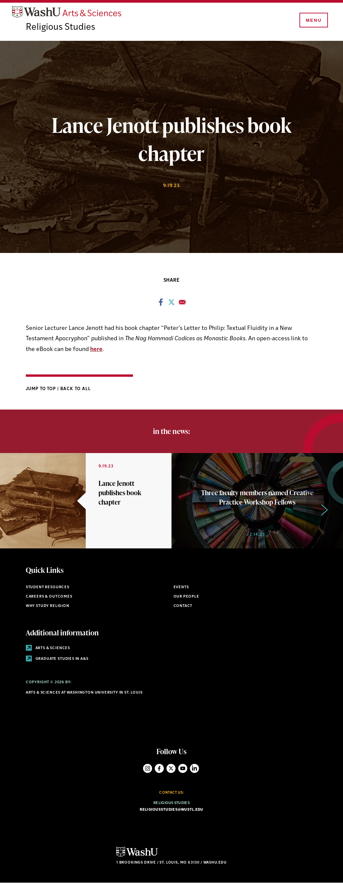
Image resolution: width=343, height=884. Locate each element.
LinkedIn (194, 769)
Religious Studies (61, 28)
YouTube (182, 769)
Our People (186, 597)
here (96, 350)
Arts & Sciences (48, 649)
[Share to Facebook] (160, 304)
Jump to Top (42, 389)
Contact (183, 607)
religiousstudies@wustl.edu (171, 810)
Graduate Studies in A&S (57, 660)
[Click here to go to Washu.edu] (137, 857)
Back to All (75, 389)
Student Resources (47, 588)
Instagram (147, 769)
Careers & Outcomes (49, 597)
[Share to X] (171, 304)
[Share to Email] (182, 304)
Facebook (159, 769)
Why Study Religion (47, 607)
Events (181, 588)
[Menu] (313, 21)
